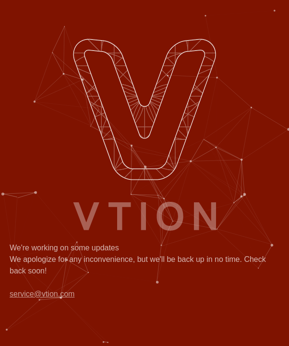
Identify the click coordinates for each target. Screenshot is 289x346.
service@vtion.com (42, 294)
